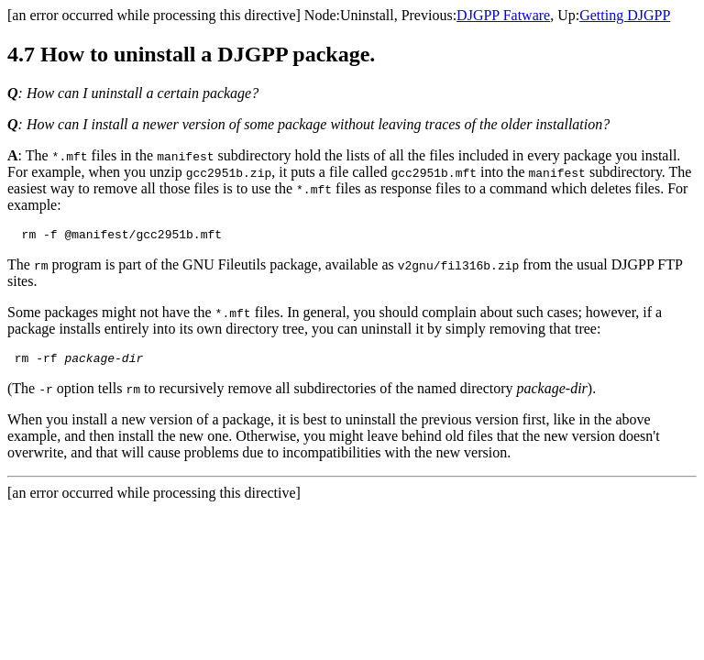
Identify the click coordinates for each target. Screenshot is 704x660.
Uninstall (367, 15)
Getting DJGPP (624, 15)
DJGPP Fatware (503, 15)
